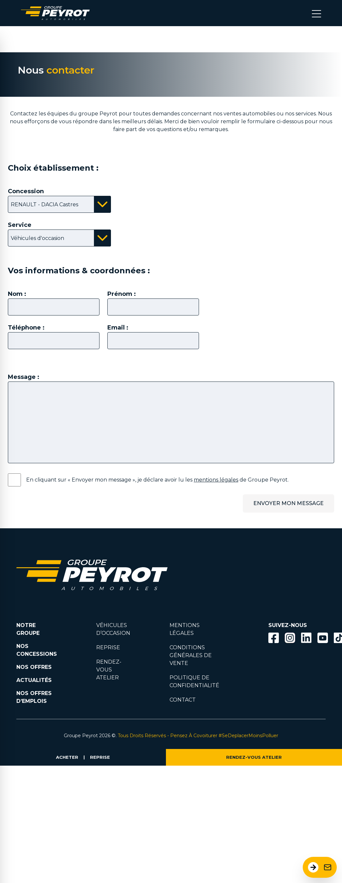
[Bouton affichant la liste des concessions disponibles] (59, 204)
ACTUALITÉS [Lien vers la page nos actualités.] (34, 680)
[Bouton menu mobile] (316, 13)
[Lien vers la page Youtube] (322, 639)
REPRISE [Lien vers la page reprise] (108, 647)
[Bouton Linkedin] (306, 638)
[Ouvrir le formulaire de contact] (320, 867)
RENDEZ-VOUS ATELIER (254, 757)
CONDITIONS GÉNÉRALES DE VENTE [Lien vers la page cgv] (191, 655)
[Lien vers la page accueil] (55, 13)
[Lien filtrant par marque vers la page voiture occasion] (177, 563)
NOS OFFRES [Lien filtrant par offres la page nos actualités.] (34, 667)
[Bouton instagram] (290, 638)
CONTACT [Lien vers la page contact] (183, 700)
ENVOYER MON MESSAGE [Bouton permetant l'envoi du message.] (288, 503)
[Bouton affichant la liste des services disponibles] (59, 237)
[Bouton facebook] (273, 638)
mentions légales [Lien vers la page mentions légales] (216, 480)
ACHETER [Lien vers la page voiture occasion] (67, 757)
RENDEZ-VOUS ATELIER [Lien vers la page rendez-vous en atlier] (108, 670)
